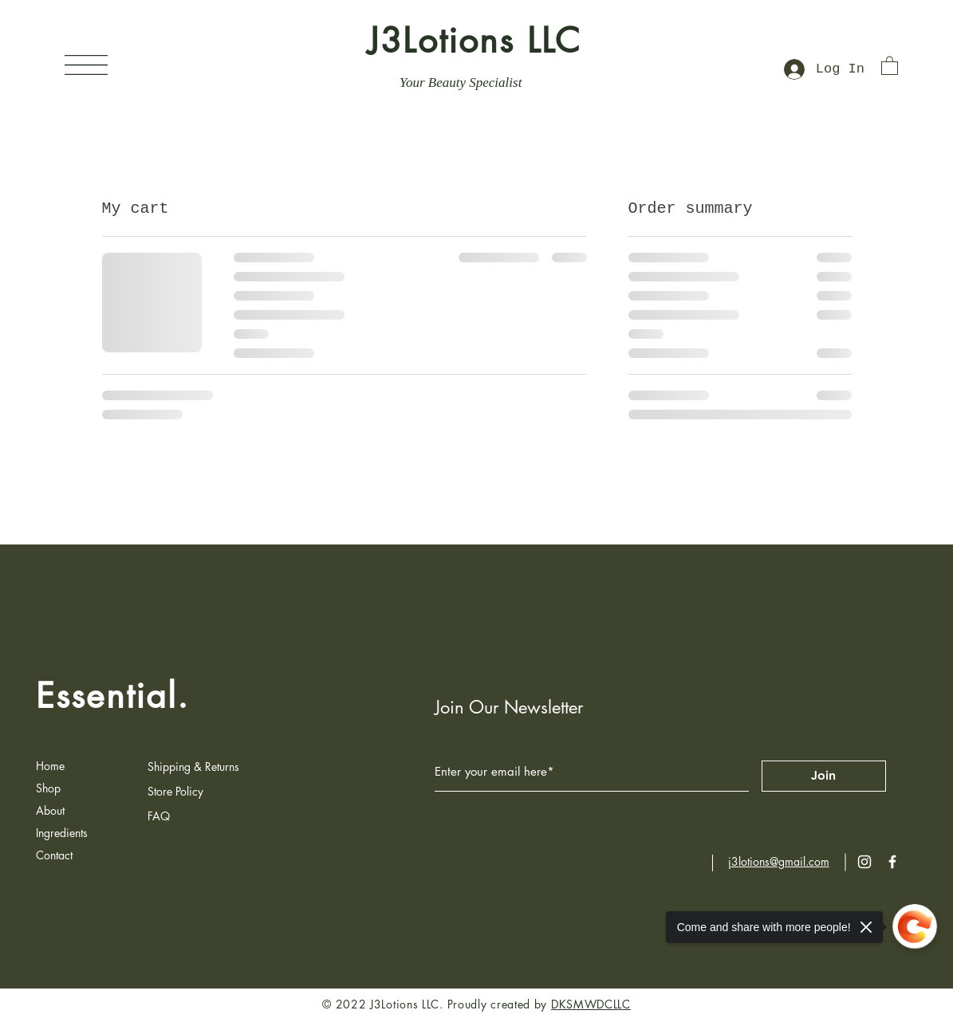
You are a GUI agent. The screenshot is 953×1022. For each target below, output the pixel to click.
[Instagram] (864, 862)
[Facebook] (892, 862)
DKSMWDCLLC (591, 1004)
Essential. (113, 696)
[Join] (824, 776)
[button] (86, 65)
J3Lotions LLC (474, 40)
